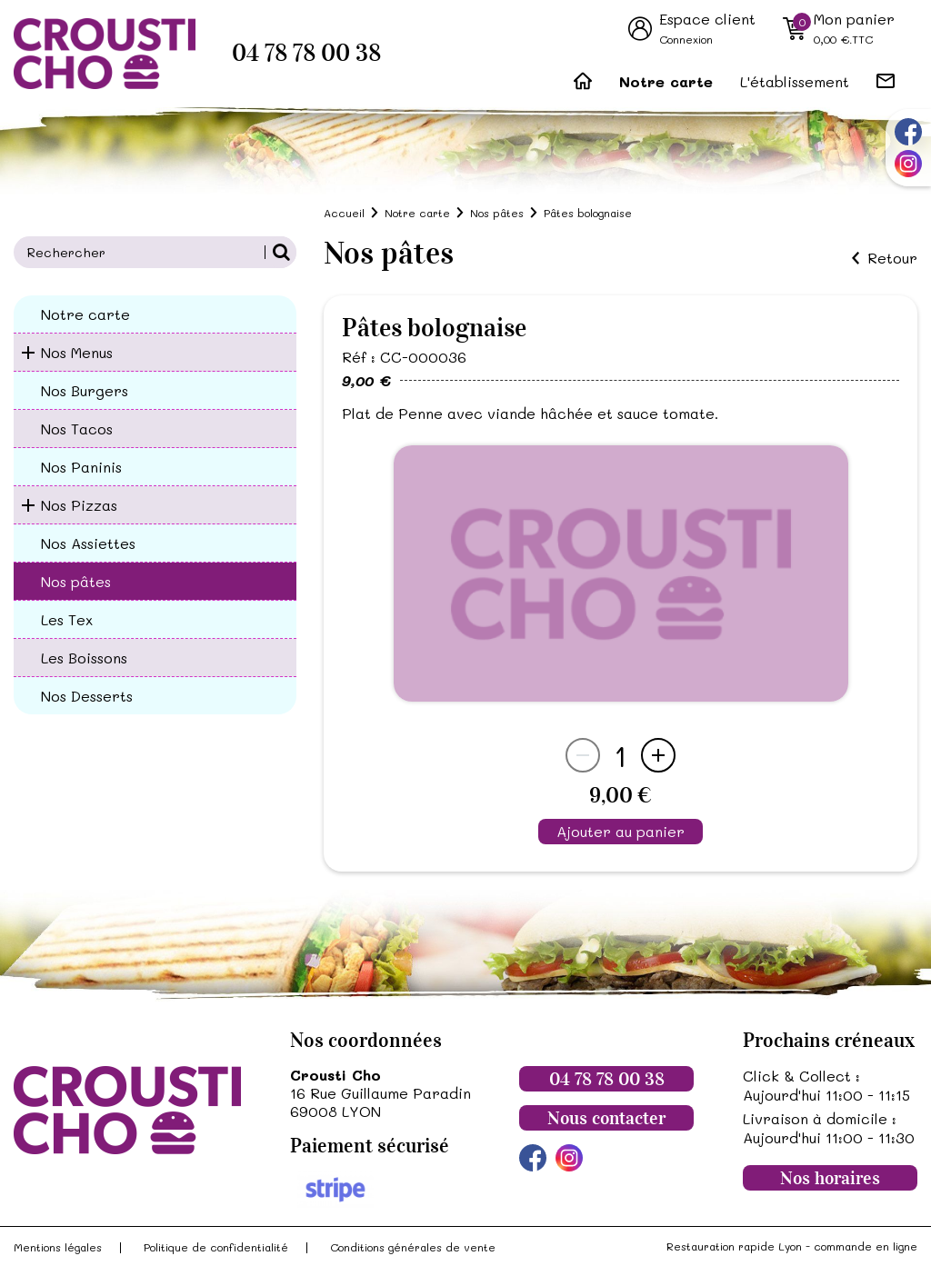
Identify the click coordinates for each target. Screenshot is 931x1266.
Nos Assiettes (88, 543)
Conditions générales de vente (413, 1247)
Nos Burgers (84, 390)
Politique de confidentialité (216, 1247)
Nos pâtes (76, 581)
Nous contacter (606, 1118)
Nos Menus (77, 352)
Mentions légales (58, 1247)
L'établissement (794, 81)
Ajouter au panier (620, 831)
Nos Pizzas (79, 504)
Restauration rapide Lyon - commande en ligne (791, 1246)
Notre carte (666, 81)
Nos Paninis (81, 466)
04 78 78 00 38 (306, 53)
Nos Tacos (77, 428)
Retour (892, 258)
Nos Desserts (87, 695)
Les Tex (67, 619)
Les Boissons (84, 657)
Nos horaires (830, 1178)
